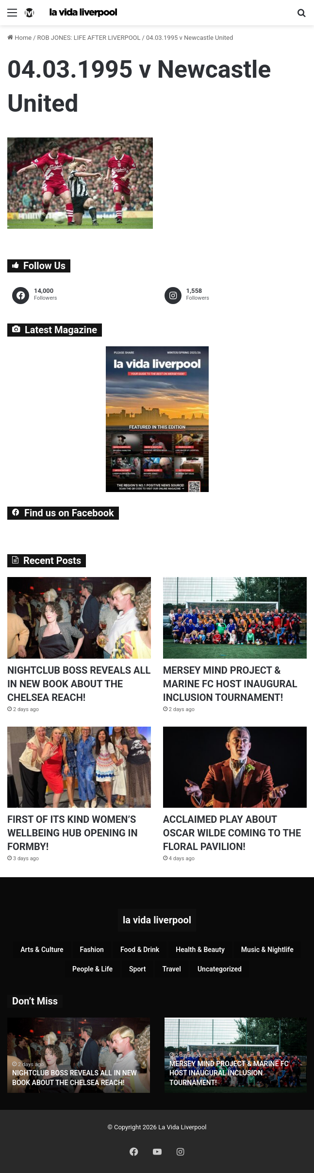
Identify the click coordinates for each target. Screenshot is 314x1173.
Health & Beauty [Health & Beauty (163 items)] (200, 949)
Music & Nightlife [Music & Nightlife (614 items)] (267, 949)
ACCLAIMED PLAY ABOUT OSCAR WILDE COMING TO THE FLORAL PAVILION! (232, 833)
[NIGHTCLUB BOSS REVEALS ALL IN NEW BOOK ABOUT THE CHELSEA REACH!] (79, 617)
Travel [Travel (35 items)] (171, 969)
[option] (78, 1055)
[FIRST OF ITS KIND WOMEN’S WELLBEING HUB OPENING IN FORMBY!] (79, 767)
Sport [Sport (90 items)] (137, 969)
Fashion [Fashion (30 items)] (92, 949)
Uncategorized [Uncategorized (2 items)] (220, 969)
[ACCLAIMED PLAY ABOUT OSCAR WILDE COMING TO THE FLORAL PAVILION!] (235, 767)
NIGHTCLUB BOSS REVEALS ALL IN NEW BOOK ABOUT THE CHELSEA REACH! (78, 683)
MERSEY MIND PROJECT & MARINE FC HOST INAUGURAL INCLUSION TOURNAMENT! (230, 683)
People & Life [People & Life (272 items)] (92, 969)
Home (19, 37)
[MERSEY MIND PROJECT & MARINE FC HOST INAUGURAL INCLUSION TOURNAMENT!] (235, 617)
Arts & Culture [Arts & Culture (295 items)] (41, 949)
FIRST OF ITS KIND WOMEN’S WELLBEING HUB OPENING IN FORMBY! (72, 833)
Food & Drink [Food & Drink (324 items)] (139, 949)
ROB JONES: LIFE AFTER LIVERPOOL (89, 37)
